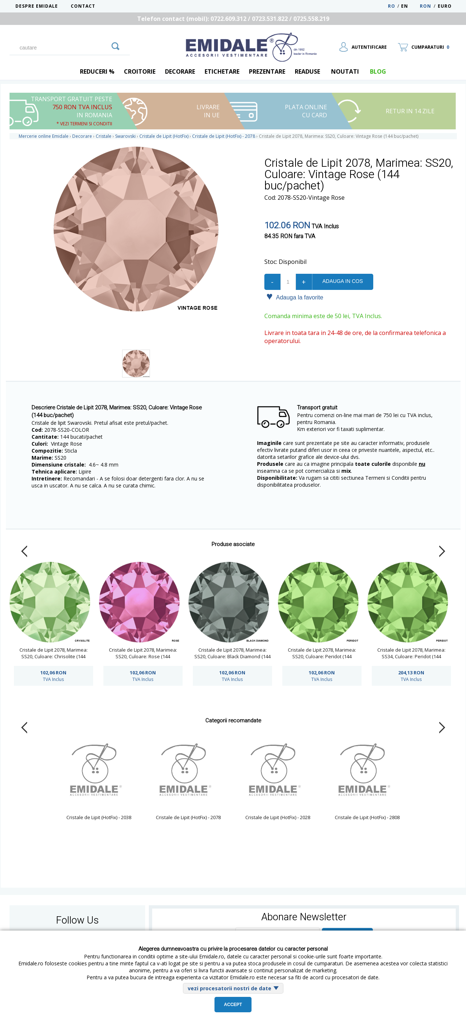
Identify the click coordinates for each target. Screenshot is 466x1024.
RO (391, 6)
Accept (233, 1004)
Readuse (307, 71)
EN (409, 6)
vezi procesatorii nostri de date (229, 988)
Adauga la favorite (295, 297)
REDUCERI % (97, 71)
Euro (445, 6)
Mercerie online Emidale (44, 136)
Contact (83, 6)
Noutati (345, 71)
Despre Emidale (36, 6)
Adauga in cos (342, 281)
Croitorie (139, 71)
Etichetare (222, 71)
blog (378, 71)
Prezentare (267, 71)
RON (425, 6)
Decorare (180, 71)
